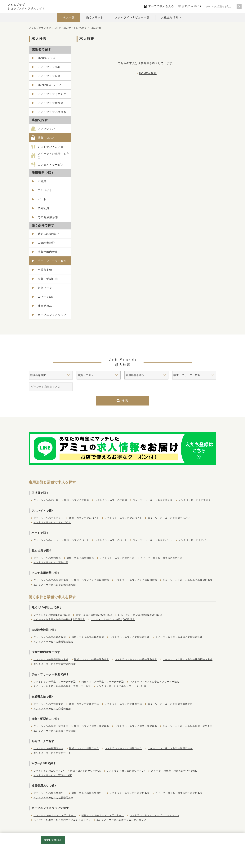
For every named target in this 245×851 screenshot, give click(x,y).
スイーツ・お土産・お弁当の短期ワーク (170, 748)
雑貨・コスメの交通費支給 (84, 704)
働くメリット (94, 17)
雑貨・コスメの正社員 (76, 500)
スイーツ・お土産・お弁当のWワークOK (174, 770)
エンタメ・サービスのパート (194, 540)
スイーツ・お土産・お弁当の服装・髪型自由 (187, 726)
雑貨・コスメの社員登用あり (88, 793)
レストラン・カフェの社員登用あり (129, 793)
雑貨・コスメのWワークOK (85, 770)
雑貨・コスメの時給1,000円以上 (94, 615)
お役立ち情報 (169, 17)
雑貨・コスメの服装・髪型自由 (91, 726)
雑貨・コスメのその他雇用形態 (91, 580)
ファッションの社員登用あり (49, 793)
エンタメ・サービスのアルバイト (52, 522)
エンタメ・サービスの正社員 (194, 500)
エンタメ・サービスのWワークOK (52, 775)
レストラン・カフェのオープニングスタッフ (154, 815)
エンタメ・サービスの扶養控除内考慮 (54, 664)
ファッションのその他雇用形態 (50, 580)
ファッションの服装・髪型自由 (50, 726)
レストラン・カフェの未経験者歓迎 (129, 637)
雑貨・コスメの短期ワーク (84, 748)
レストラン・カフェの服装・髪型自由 (136, 726)
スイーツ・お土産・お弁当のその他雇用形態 (187, 580)
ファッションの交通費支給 (48, 704)
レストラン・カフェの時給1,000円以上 (140, 615)
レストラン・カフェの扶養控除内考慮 (136, 659)
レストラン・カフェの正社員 (111, 500)
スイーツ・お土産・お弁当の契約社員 (161, 558)
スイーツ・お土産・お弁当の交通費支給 (170, 704)
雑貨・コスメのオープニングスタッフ (103, 815)
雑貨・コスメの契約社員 (80, 558)
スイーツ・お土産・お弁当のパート (153, 540)
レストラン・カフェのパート (111, 540)
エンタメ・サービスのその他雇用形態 (54, 584)
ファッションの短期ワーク (48, 748)
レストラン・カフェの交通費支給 (123, 704)
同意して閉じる (52, 840)
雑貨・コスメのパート (76, 540)
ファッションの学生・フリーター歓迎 (54, 681)
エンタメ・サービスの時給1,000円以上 (113, 619)
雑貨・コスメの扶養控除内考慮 (91, 659)
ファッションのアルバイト (48, 518)
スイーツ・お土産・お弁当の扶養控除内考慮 (187, 659)
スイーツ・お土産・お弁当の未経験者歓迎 (179, 637)
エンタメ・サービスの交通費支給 (52, 708)
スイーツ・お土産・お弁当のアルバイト (170, 518)
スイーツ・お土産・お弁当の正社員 (153, 500)
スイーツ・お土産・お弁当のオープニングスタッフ (62, 819)
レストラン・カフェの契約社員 (117, 558)
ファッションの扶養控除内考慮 (50, 659)
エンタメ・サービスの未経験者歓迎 (53, 641)
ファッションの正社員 (45, 500)
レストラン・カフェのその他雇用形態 (136, 580)
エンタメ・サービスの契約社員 (50, 562)
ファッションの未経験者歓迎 (49, 637)
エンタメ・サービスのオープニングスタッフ (121, 819)
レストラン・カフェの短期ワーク (123, 748)
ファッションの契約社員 (47, 558)
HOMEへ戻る (148, 73)
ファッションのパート (45, 540)
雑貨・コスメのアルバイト (84, 518)
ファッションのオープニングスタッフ (54, 815)
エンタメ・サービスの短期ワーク (52, 753)
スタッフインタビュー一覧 (132, 17)
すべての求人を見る (161, 6)
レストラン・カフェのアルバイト (123, 518)
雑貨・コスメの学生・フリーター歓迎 (103, 681)
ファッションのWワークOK (49, 770)
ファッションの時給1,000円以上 (51, 615)
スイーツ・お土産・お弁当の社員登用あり (179, 793)
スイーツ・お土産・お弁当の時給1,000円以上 (59, 619)
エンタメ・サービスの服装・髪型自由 (54, 730)
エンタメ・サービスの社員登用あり (53, 797)
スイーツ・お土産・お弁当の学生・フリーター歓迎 (62, 686)
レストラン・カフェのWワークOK (126, 770)
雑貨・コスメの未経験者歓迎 (88, 637)
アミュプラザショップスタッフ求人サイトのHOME (57, 27)
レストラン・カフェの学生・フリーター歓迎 (154, 681)
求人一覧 (68, 17)
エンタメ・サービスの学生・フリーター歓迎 (121, 686)
